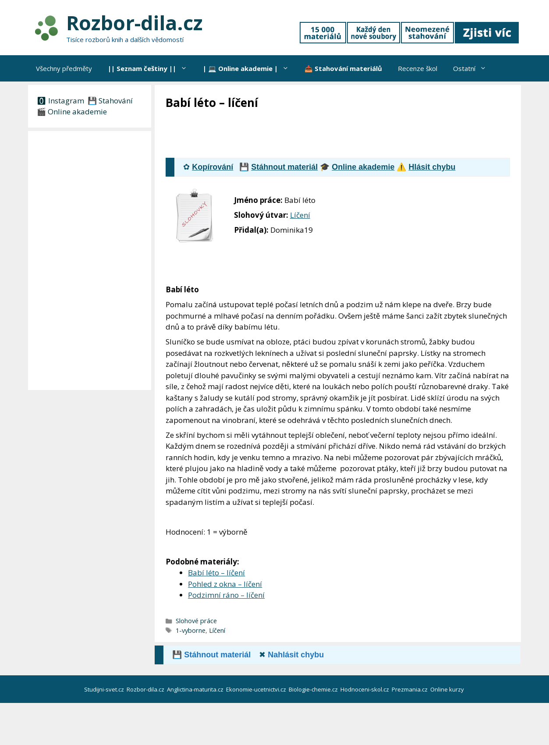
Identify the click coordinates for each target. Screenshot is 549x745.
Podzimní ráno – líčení (226, 595)
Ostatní (473, 68)
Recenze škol (417, 68)
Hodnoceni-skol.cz (365, 689)
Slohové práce (196, 621)
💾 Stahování (109, 101)
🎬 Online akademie (72, 111)
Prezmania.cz (410, 689)
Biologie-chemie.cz (314, 689)
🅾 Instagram (60, 101)
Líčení (300, 215)
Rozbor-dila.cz (134, 22)
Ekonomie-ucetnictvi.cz (256, 689)
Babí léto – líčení (216, 573)
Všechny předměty (64, 68)
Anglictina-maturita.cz (196, 689)
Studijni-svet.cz (104, 689)
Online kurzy (447, 689)
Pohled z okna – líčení (225, 584)
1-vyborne (190, 630)
